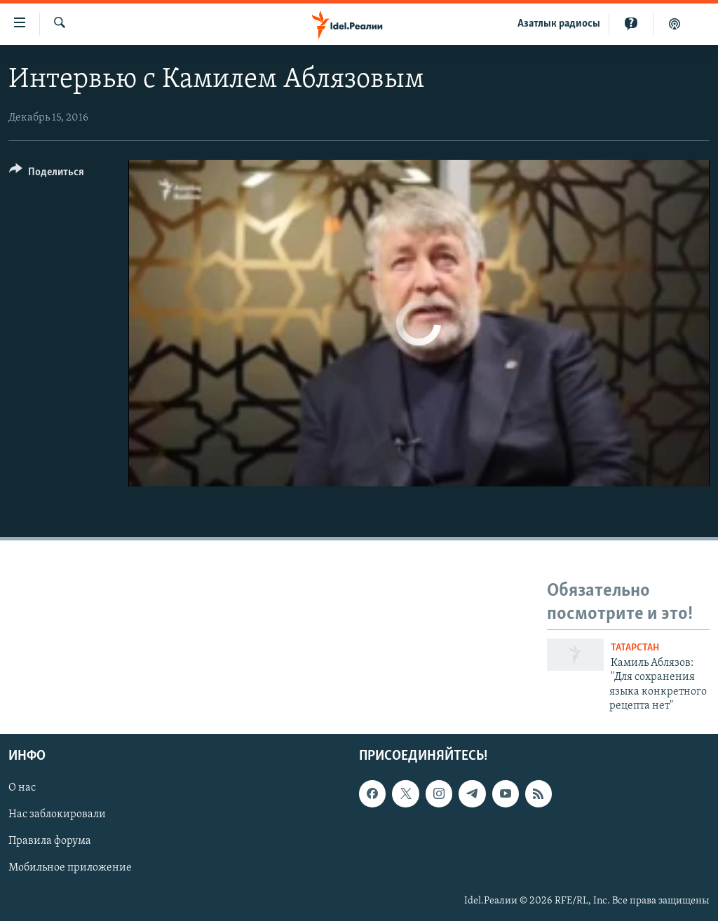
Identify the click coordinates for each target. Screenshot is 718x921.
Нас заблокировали (57, 815)
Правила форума (49, 841)
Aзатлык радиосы (558, 23)
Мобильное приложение (70, 868)
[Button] (46, 174)
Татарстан (635, 648)
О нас (22, 788)
